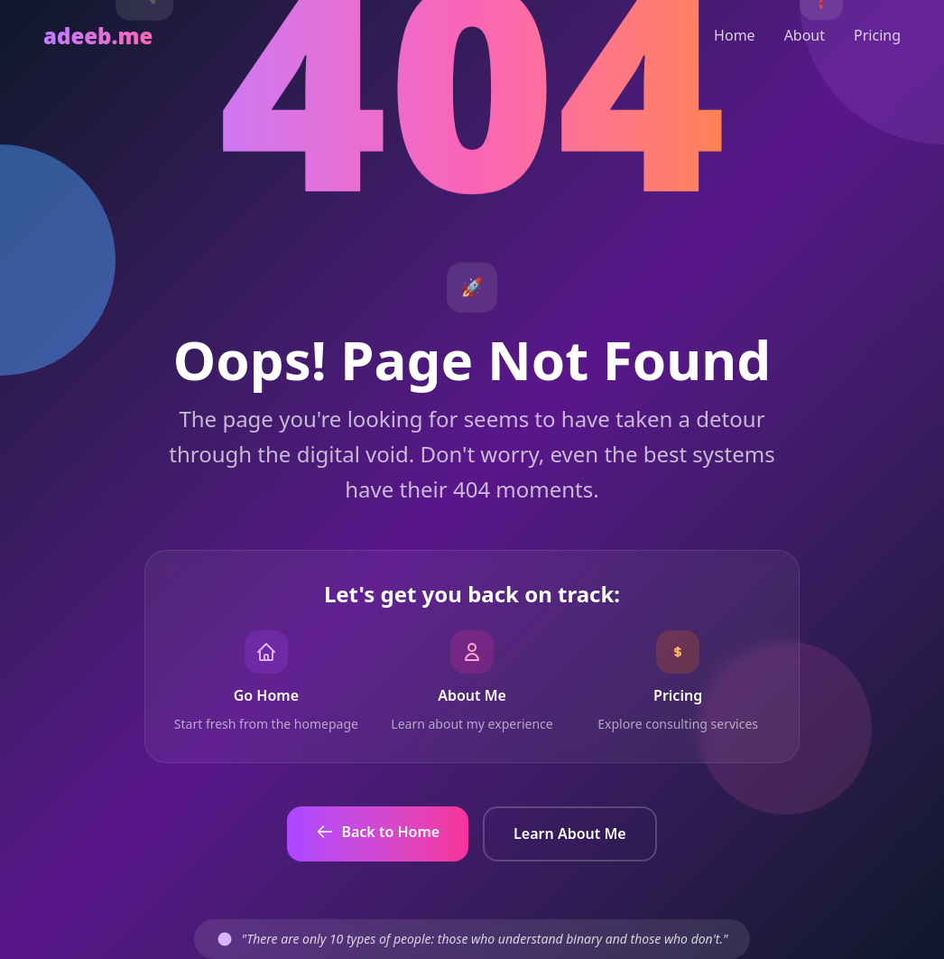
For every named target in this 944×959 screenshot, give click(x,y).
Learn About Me (570, 833)
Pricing (877, 35)
